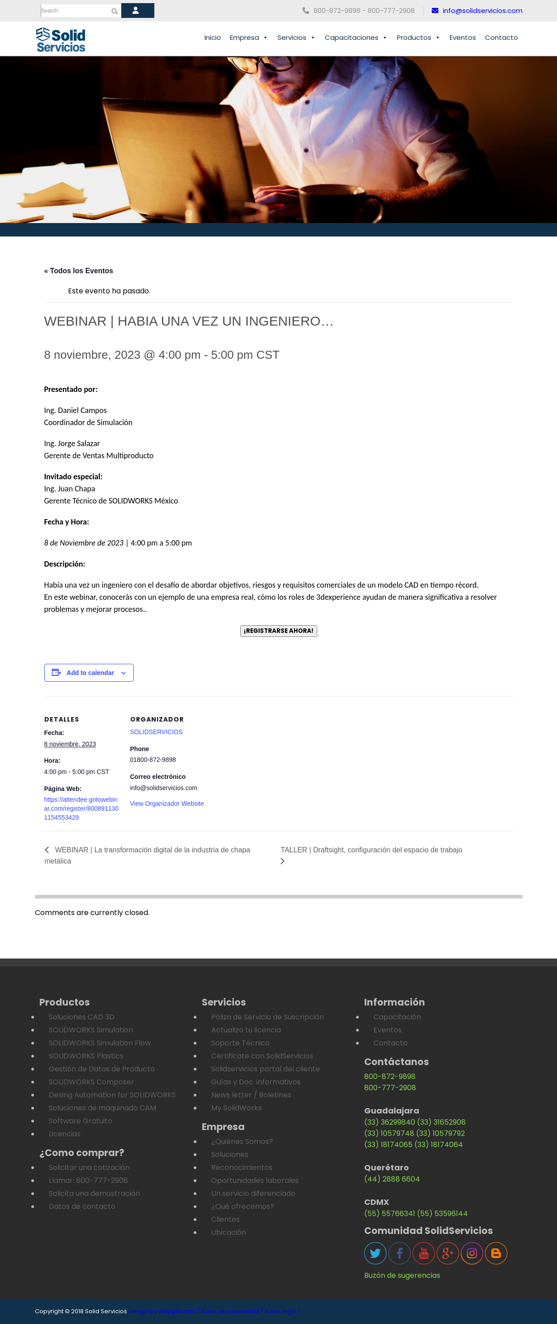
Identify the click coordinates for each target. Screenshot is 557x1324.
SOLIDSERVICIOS (156, 731)
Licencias (65, 1134)
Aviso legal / (282, 1311)
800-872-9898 (390, 1076)
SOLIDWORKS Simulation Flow (100, 1043)
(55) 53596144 (442, 1213)
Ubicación (228, 1232)
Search (49, 11)
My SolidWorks (236, 1108)
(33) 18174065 (388, 1144)
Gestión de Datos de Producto (102, 1069)
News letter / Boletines (251, 1095)
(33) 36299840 (389, 1122)
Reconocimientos (241, 1167)
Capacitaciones (356, 37)
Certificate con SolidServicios (262, 1056)
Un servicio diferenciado (253, 1193)
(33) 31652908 (441, 1122)
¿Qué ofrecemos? (242, 1206)
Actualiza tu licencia (246, 1030)
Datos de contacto (82, 1206)
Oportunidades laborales (255, 1180)
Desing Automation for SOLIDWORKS (112, 1095)
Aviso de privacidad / (232, 1311)
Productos (419, 37)
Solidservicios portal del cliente (265, 1069)
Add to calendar (90, 672)
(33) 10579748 (389, 1133)
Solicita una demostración (94, 1193)
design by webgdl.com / (164, 1311)
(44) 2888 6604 (392, 1179)
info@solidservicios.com (477, 10)
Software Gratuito (80, 1121)
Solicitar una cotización (89, 1167)
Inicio (212, 37)
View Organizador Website (167, 803)
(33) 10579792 (440, 1133)
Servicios (296, 37)
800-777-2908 (390, 1088)
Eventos (463, 37)
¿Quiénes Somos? (242, 1141)
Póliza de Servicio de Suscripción (267, 1017)
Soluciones (229, 1154)
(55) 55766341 (389, 1213)
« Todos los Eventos (78, 271)
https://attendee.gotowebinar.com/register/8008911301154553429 (81, 808)
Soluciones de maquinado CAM (102, 1108)
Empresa (249, 37)
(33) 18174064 (438, 1144)
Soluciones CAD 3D (82, 1017)
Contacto (501, 37)
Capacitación (397, 1017)
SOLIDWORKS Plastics (86, 1056)
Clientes (225, 1219)
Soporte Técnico (240, 1043)
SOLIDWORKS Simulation (91, 1030)
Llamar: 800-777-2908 (88, 1180)
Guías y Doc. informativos (256, 1082)
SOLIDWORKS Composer (91, 1082)
